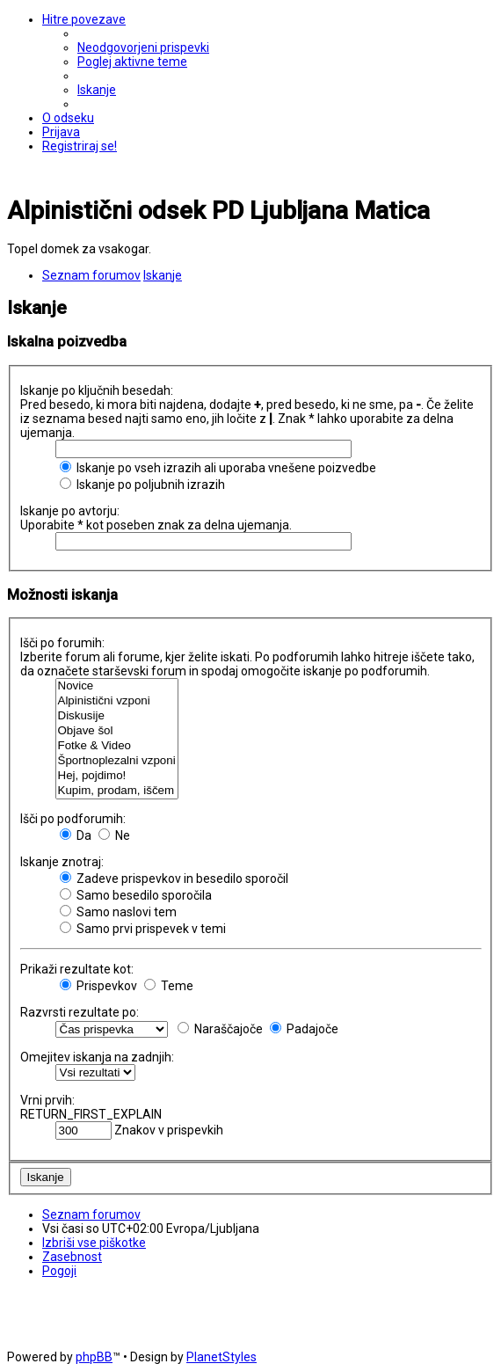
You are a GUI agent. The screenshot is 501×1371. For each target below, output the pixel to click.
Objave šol (117, 731)
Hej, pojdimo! (117, 776)
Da (75, 835)
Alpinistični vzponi (117, 701)
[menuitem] (143, 47)
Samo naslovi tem (118, 912)
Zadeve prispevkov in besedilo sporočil (174, 878)
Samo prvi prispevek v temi (143, 929)
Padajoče (304, 1029)
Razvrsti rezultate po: (79, 1012)
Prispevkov (98, 986)
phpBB (94, 1357)
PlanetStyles (221, 1357)
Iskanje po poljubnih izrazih (142, 485)
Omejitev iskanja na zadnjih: (97, 1057)
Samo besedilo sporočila (136, 895)
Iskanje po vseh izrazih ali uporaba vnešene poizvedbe (218, 468)
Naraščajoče (220, 1029)
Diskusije (117, 716)
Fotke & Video (117, 746)
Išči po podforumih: (73, 819)
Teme (168, 986)
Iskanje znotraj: (62, 862)
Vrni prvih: (47, 1100)
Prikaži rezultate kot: (77, 969)
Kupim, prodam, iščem (117, 791)
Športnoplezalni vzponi (117, 761)
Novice (117, 686)
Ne (114, 835)
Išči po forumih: (62, 643)
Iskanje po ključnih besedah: (96, 390)
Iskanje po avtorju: (70, 511)
